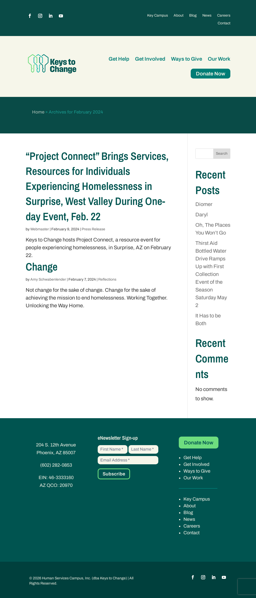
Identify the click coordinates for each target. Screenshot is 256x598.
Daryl (201, 214)
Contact (224, 23)
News (206, 15)
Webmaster (39, 229)
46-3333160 (61, 477)
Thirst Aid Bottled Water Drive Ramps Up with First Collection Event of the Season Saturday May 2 (211, 274)
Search (221, 153)
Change (42, 266)
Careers (223, 15)
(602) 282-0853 (56, 465)
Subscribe (114, 473)
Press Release (93, 229)
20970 (66, 485)
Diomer (203, 204)
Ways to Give (186, 59)
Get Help (119, 59)
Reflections (107, 279)
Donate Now (210, 73)
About (178, 15)
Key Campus (157, 15)
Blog (193, 15)
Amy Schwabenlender (48, 279)
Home (38, 112)
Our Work (219, 59)
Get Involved (150, 59)
